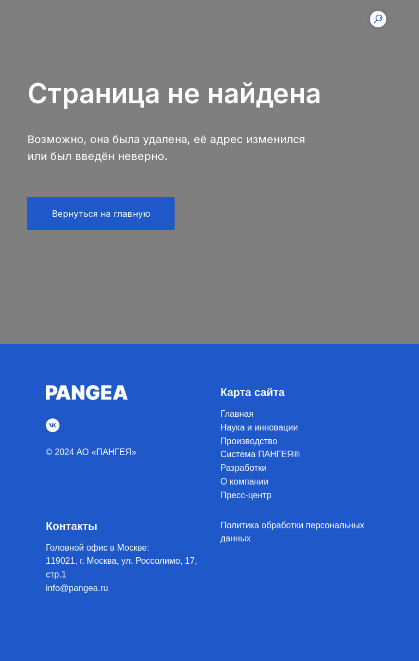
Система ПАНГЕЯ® (260, 454)
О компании (244, 481)
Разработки (243, 468)
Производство (248, 441)
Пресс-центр (246, 495)
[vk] (52, 425)
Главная (237, 413)
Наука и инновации (259, 427)
